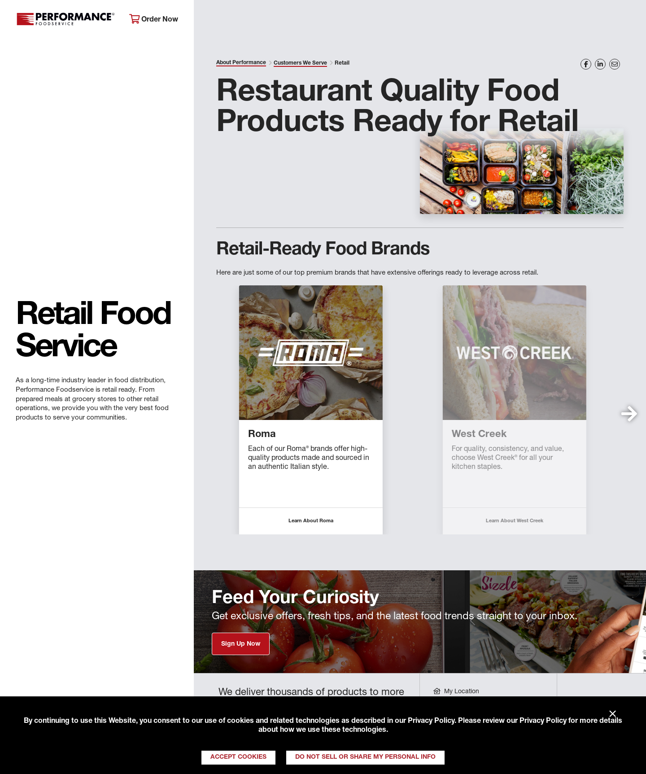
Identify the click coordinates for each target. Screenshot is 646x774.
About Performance (240, 20)
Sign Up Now (240, 644)
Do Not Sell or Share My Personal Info (365, 757)
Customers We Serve (300, 63)
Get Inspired (493, 20)
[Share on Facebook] (586, 64)
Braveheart (446, 435)
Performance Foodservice (66, 20)
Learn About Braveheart (482, 521)
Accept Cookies (238, 757)
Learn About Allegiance (279, 521)
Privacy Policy (431, 721)
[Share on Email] (614, 64)
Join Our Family (568, 20)
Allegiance (241, 435)
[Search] (627, 21)
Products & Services (333, 20)
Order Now (153, 19)
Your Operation (420, 20)
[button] (629, 413)
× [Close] (612, 714)
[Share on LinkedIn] (600, 64)
